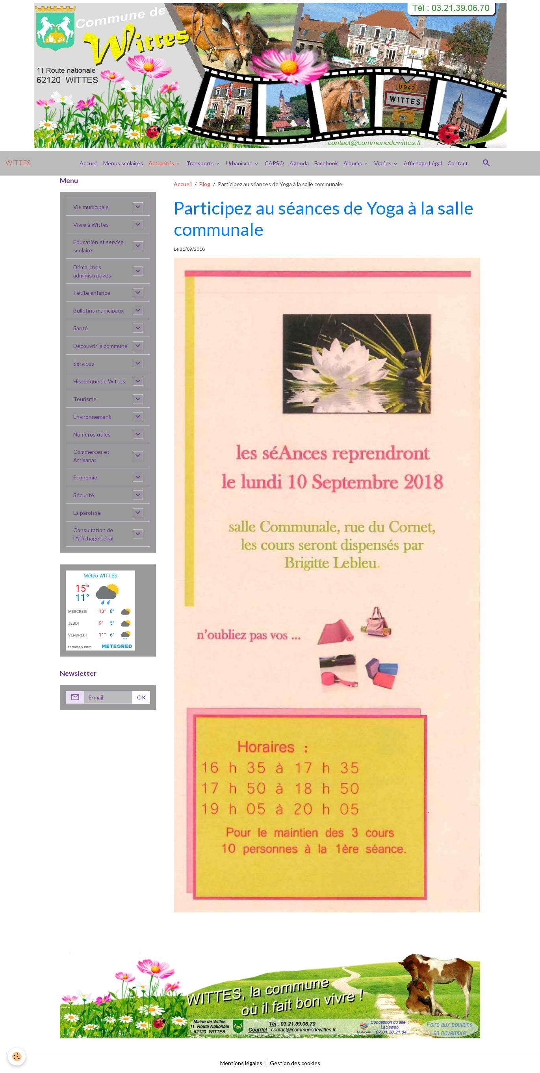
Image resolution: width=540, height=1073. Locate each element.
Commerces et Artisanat (91, 455)
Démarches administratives (92, 271)
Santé (80, 328)
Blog (204, 184)
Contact (457, 163)
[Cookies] (17, 1057)
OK (141, 697)
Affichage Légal (423, 163)
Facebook (326, 163)
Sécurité (83, 495)
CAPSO (274, 163)
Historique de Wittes (99, 381)
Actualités (161, 163)
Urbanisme (240, 163)
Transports (200, 163)
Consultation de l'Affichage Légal (93, 534)
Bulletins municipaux (98, 310)
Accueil (89, 163)
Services (83, 363)
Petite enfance (91, 292)
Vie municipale (91, 207)
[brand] (18, 163)
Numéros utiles (92, 434)
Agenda (299, 163)
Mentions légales (241, 1063)
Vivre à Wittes (91, 224)
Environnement (92, 416)
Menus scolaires (123, 163)
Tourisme (84, 399)
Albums (353, 163)
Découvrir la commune (100, 345)
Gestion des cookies (295, 1063)
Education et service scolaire (98, 246)
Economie (85, 477)
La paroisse (87, 512)
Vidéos (383, 163)
